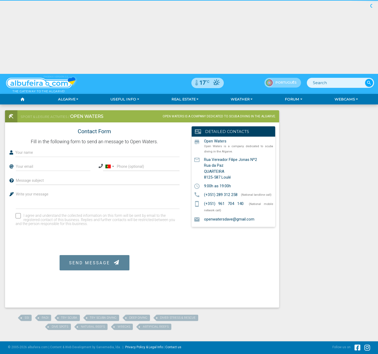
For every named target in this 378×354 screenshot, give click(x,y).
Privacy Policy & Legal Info (144, 347)
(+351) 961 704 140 (224, 203)
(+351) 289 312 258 (221, 194)
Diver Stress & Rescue (178, 317)
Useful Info (123, 99)
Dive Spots (60, 326)
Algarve (66, 99)
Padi (45, 317)
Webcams (345, 99)
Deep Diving (138, 317)
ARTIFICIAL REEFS (156, 326)
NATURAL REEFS (93, 326)
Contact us (173, 347)
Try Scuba (69, 317)
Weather (240, 99)
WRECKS (124, 326)
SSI (27, 317)
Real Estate (183, 99)
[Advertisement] (330, 143)
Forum (292, 99)
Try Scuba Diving (103, 317)
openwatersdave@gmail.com (229, 219)
